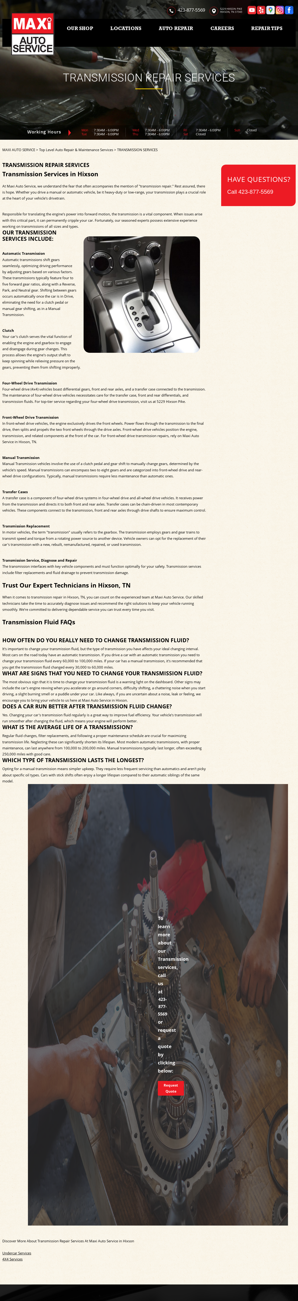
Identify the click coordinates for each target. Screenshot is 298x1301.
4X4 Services (12, 1259)
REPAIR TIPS (266, 28)
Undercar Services (16, 1253)
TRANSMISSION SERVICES (137, 149)
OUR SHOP (80, 28)
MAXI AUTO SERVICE (18, 149)
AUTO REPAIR (176, 28)
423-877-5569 (191, 10)
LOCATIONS (125, 28)
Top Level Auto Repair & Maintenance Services (76, 149)
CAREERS (222, 28)
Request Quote (171, 1088)
